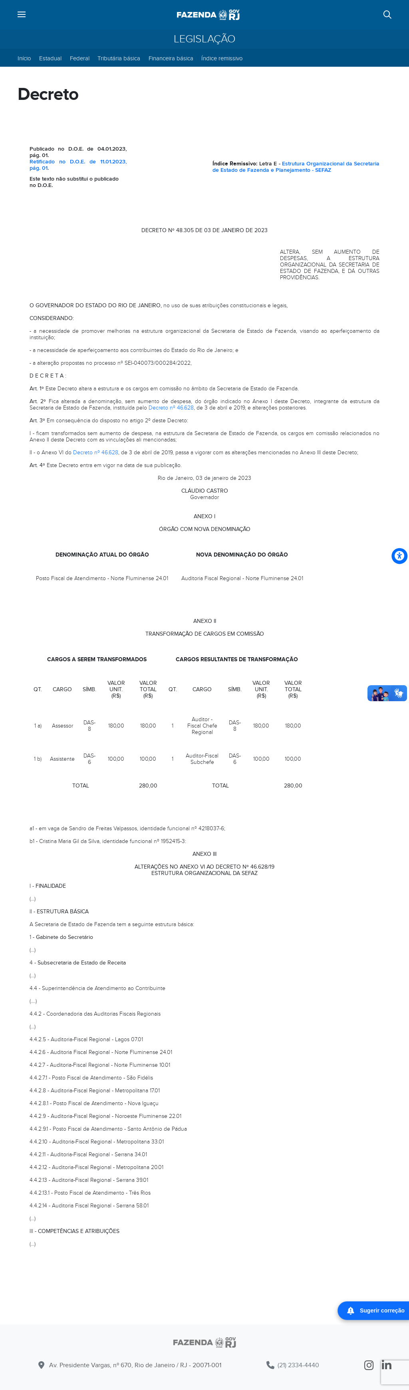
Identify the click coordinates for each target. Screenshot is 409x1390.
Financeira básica (171, 58)
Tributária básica (118, 58)
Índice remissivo (222, 58)
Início (24, 58)
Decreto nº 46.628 (171, 407)
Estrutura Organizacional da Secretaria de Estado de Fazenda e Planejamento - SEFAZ (295, 166)
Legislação (205, 39)
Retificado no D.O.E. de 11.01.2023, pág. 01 (78, 164)
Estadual (50, 58)
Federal (79, 58)
